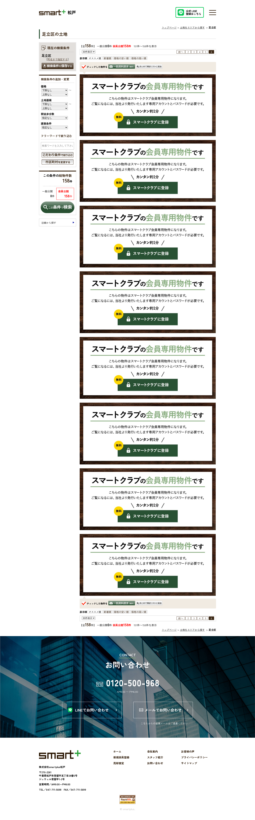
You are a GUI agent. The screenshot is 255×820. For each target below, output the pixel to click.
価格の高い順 (138, 58)
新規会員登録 (121, 757)
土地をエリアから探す (192, 27)
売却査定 (118, 763)
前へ (180, 51)
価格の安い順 (121, 58)
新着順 (107, 58)
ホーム (117, 751)
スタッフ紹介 (155, 757)
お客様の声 (187, 751)
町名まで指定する (57, 59)
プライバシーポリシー (194, 757)
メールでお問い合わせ (163, 710)
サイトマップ (189, 763)
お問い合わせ (155, 763)
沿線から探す (48, 222)
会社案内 (152, 751)
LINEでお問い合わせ (92, 710)
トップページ (169, 27)
